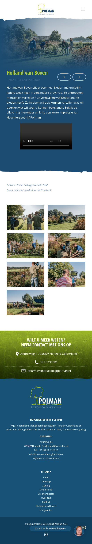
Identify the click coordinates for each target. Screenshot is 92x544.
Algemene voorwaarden (46, 458)
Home (10, 80)
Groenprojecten (46, 493)
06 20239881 (46, 362)
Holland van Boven (28, 80)
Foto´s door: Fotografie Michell (27, 185)
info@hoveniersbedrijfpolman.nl (46, 371)
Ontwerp (46, 481)
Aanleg (46, 485)
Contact (46, 502)
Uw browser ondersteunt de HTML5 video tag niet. (46, 136)
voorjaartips (46, 510)
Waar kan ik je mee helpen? (50, 528)
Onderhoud (46, 489)
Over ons (46, 497)
